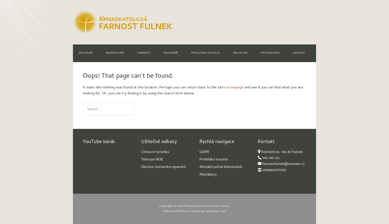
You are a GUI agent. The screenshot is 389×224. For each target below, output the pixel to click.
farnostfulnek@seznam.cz (283, 164)
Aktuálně (86, 53)
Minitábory (208, 175)
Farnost (144, 53)
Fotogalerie (270, 53)
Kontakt (299, 53)
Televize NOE (152, 160)
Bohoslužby (115, 53)
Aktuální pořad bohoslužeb (220, 167)
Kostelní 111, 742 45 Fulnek (282, 152)
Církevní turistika (155, 152)
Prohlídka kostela (205, 53)
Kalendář (171, 53)
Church (168, 211)
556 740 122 (271, 158)
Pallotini (240, 53)
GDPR (204, 152)
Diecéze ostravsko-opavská (163, 167)
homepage (235, 88)
